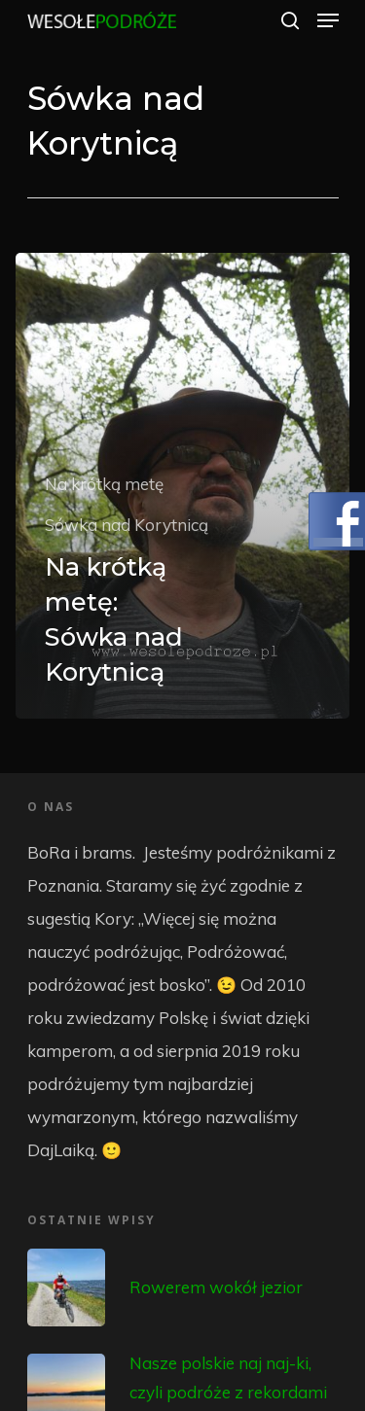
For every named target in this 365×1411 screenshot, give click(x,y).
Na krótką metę (104, 484)
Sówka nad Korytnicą (126, 524)
